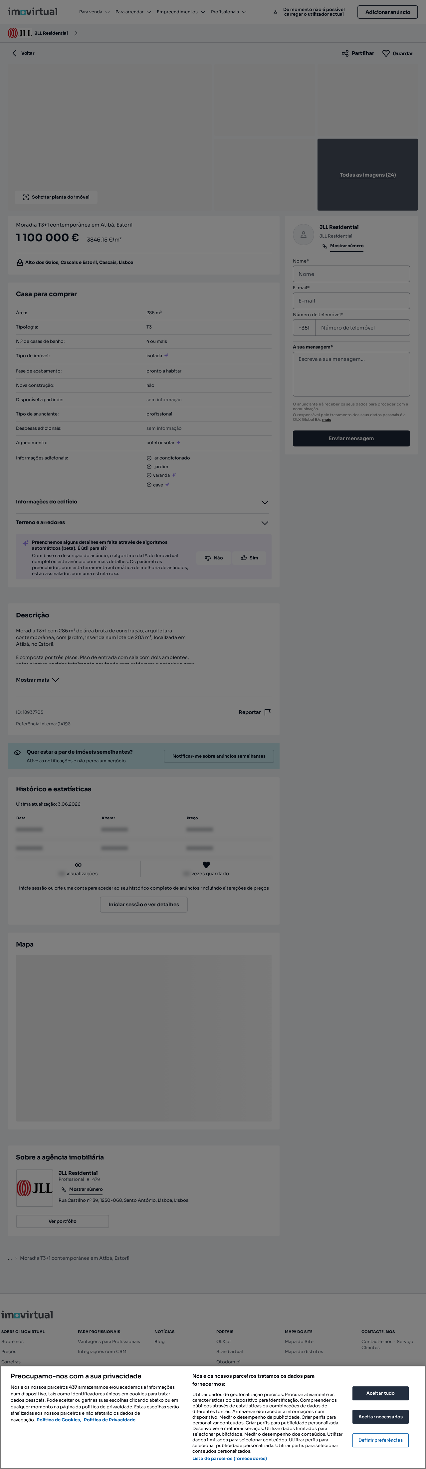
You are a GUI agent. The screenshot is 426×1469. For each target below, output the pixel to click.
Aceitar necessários (380, 1417)
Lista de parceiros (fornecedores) (229, 1458)
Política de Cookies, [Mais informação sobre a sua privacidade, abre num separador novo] (59, 1420)
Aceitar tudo (380, 1393)
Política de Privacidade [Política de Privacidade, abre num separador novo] (109, 1420)
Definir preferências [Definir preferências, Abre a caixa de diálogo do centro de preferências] (380, 1440)
